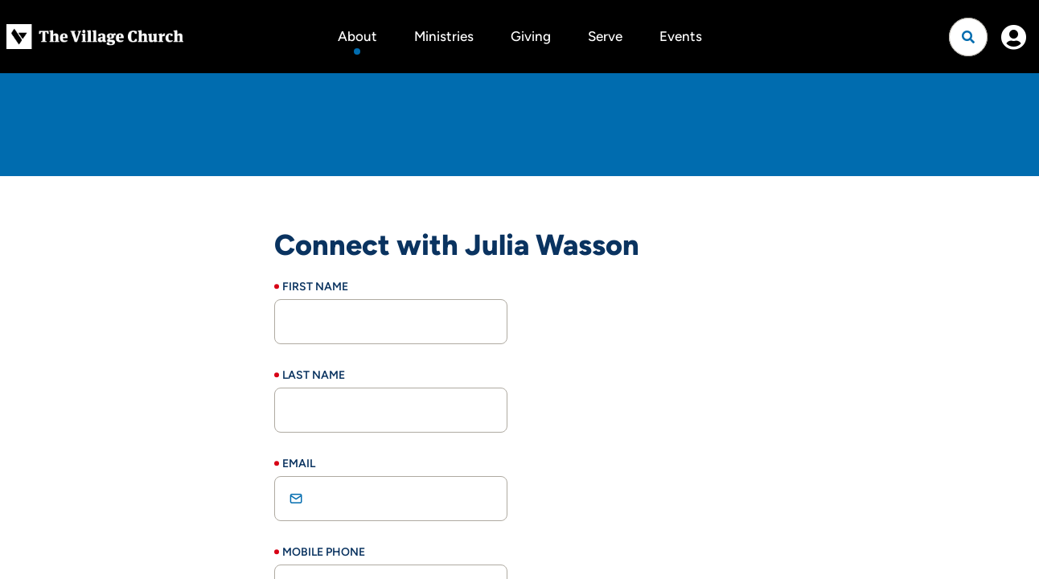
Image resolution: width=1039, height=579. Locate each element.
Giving (531, 36)
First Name (315, 287)
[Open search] (968, 37)
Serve (605, 36)
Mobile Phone (323, 552)
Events (680, 36)
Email (298, 463)
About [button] (357, 36)
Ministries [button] (444, 36)
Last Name (313, 375)
